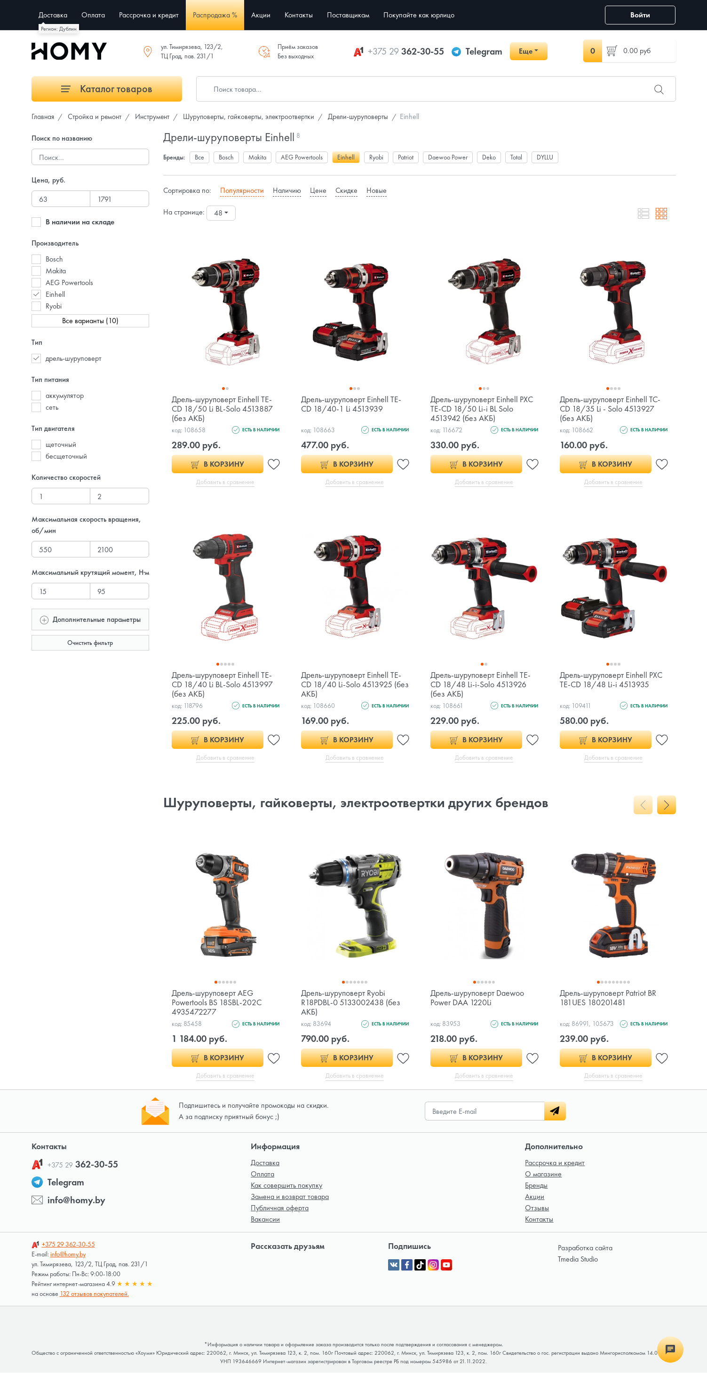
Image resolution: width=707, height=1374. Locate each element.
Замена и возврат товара (290, 1198)
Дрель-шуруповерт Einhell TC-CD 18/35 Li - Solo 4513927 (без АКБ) (610, 408)
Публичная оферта (280, 1209)
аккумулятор (65, 395)
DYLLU (545, 157)
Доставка (265, 1164)
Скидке (346, 190)
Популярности (242, 190)
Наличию (287, 190)
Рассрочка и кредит (555, 1164)
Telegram (484, 51)
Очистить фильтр (90, 642)
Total (516, 157)
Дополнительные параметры (90, 618)
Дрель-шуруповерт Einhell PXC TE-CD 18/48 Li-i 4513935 (611, 680)
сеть (52, 407)
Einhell (55, 294)
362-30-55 (406, 51)
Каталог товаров (106, 88)
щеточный (61, 444)
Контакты (539, 1220)
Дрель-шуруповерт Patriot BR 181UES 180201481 (608, 998)
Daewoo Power (448, 157)
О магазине (543, 1175)
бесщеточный (66, 456)
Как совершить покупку (286, 1186)
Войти (640, 15)
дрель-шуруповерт (74, 358)
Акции (534, 1198)
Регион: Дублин (59, 28)
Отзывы (537, 1209)
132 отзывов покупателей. (94, 1295)
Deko (489, 157)
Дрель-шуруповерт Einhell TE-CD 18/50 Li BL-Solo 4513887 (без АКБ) (223, 408)
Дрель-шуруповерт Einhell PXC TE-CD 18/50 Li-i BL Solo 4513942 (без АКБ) (482, 408)
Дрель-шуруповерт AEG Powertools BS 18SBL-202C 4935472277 (217, 1003)
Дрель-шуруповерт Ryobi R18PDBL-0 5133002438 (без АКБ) (351, 1003)
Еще (525, 51)
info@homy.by (76, 1201)
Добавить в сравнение (225, 482)
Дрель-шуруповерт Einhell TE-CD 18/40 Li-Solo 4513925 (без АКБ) (351, 684)
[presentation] (643, 805)
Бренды (536, 1186)
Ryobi (54, 306)
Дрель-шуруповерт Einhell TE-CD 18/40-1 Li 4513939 (351, 404)
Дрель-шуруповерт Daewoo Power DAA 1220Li (477, 998)
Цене (318, 190)
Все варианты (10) (90, 321)
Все (199, 157)
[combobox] (221, 213)
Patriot (405, 157)
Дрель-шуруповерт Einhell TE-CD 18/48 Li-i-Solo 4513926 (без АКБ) (480, 684)
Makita (56, 271)
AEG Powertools (69, 282)
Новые (376, 190)
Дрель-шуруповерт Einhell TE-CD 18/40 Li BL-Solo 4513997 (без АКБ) (223, 684)
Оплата (262, 1175)
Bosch (54, 259)
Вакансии (265, 1220)
